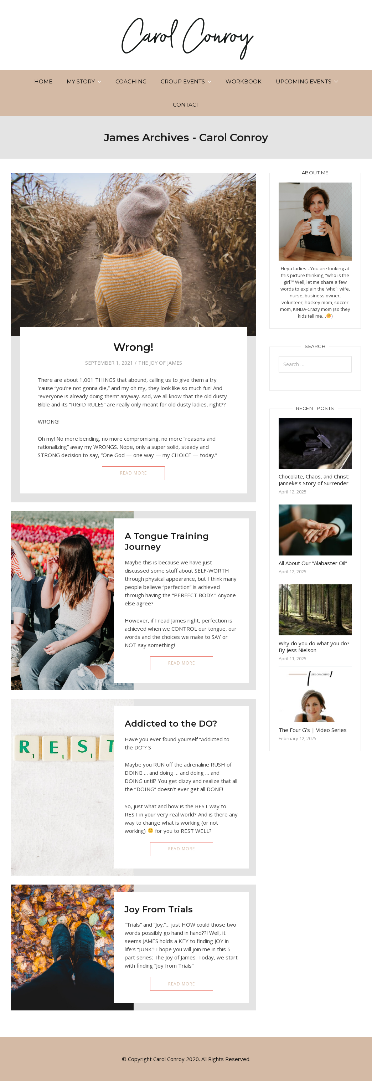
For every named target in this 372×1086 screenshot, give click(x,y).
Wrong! (133, 347)
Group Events (183, 81)
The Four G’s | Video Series (313, 729)
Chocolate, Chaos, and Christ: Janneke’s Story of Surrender (314, 480)
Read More (133, 473)
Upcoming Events (303, 81)
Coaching (130, 81)
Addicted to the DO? (171, 723)
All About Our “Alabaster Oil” (313, 563)
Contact (186, 104)
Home (43, 81)
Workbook (244, 81)
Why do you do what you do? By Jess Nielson (314, 647)
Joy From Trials (159, 909)
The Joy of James (160, 362)
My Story (81, 81)
